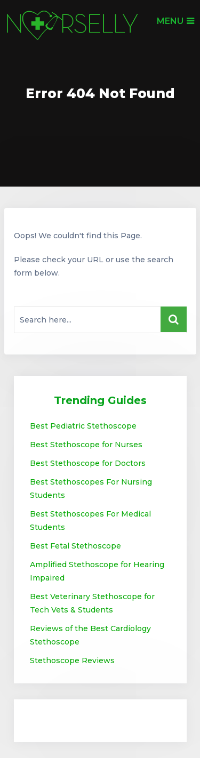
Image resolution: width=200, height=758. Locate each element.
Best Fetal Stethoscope (75, 546)
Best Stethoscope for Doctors (88, 463)
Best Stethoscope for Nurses (86, 444)
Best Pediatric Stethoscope (83, 426)
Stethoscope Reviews (72, 660)
